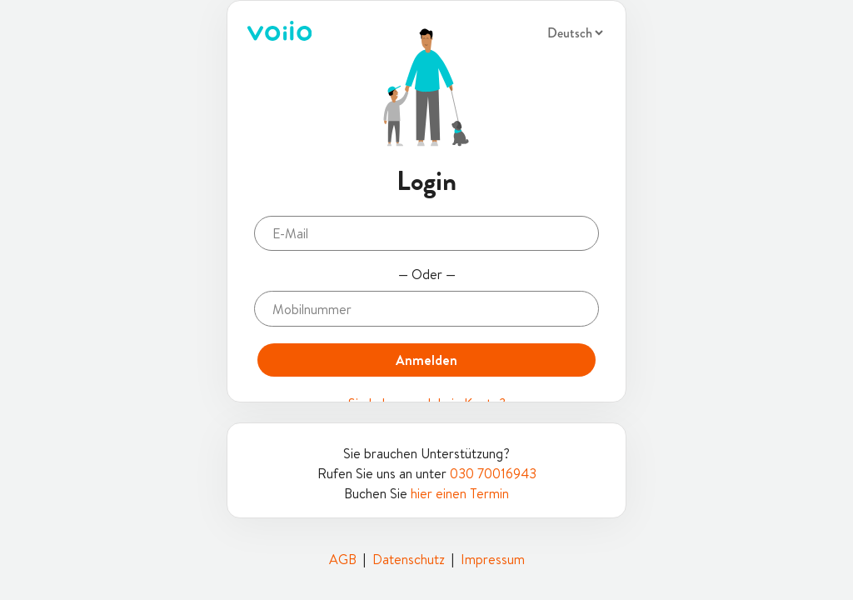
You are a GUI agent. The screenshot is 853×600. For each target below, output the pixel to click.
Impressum (493, 559)
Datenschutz (408, 559)
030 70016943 (493, 473)
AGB (343, 559)
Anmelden (426, 360)
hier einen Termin (460, 493)
